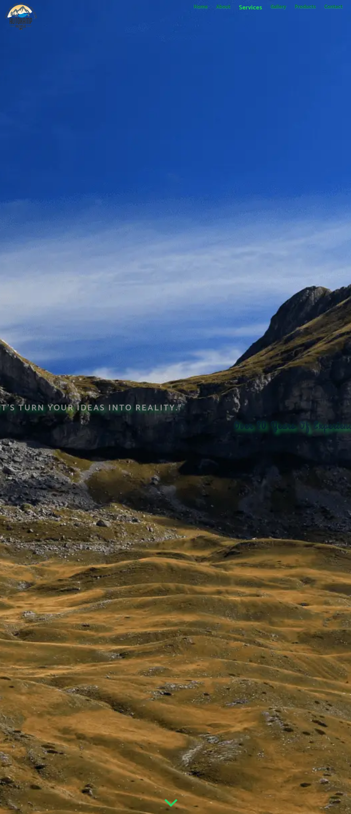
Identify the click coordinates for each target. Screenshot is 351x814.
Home (201, 7)
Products (305, 7)
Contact (333, 7)
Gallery (278, 7)
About (223, 7)
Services (250, 8)
